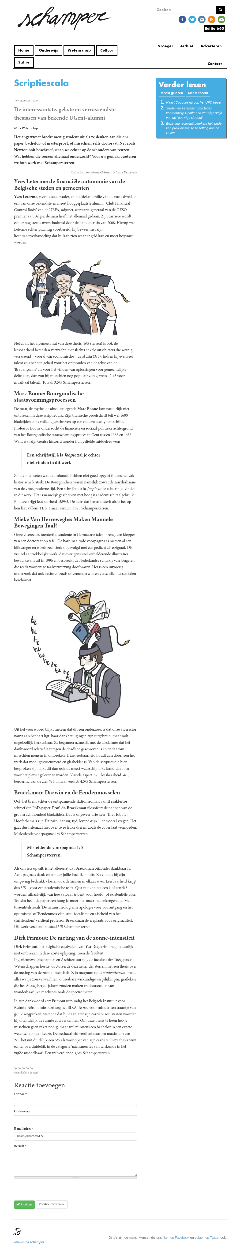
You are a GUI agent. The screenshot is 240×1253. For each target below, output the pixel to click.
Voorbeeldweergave (51, 1204)
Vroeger (165, 46)
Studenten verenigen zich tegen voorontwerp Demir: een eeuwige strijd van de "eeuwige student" (194, 113)
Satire (24, 62)
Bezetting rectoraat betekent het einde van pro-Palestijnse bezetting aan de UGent (194, 128)
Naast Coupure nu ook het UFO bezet (193, 102)
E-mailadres (23, 1129)
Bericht (20, 1146)
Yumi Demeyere (126, 172)
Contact (215, 63)
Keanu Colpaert (101, 172)
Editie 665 (214, 28)
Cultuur (106, 50)
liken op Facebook (176, 1237)
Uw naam (20, 1094)
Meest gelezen (173, 93)
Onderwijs (48, 50)
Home (23, 50)
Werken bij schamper (28, 1242)
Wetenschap (79, 50)
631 (16, 128)
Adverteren (211, 46)
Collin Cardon (80, 172)
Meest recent (198, 93)
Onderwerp (22, 1111)
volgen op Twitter (207, 1237)
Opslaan (24, 1204)
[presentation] (49, 1191)
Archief (187, 46)
